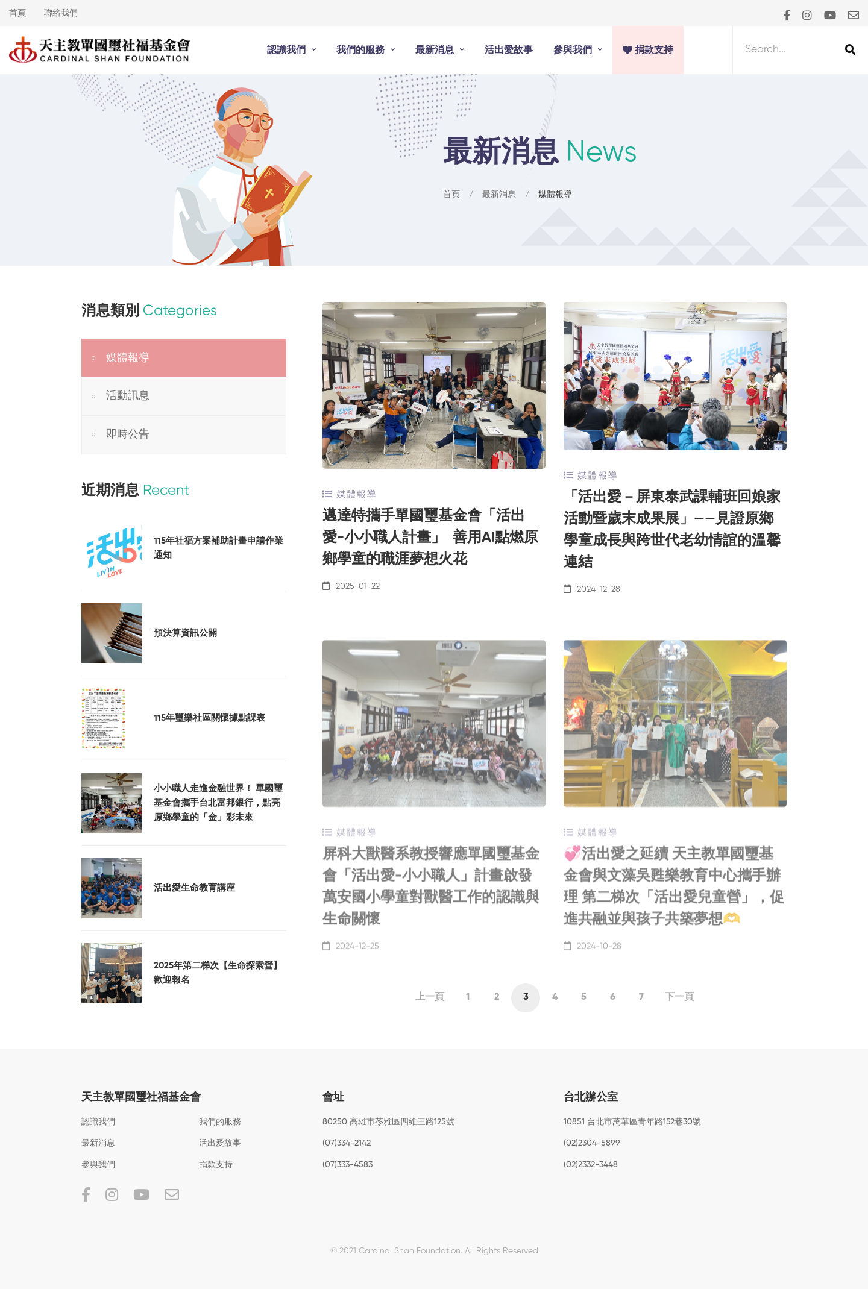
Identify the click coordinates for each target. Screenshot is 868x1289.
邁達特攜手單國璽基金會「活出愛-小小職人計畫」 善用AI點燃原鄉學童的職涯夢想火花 (430, 538)
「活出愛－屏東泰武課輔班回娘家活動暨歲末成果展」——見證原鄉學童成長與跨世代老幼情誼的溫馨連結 (672, 530)
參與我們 (98, 1165)
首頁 (17, 13)
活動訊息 (127, 395)
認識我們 (98, 1122)
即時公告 (127, 434)
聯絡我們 (61, 13)
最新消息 (499, 195)
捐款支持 (216, 1165)
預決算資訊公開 (185, 633)
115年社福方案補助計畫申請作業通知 (218, 548)
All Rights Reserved (501, 1251)
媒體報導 (349, 495)
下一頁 (679, 997)
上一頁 (429, 997)
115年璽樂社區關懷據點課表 (209, 718)
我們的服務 (220, 1122)
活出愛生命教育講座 (194, 887)
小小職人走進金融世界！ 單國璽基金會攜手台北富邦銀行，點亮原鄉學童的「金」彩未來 (218, 803)
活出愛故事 (220, 1143)
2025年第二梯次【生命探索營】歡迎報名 (218, 973)
